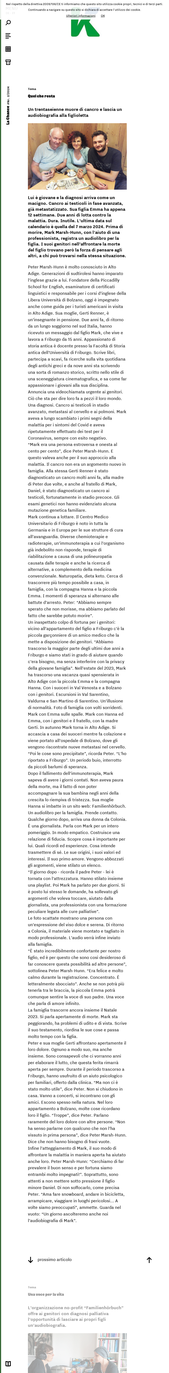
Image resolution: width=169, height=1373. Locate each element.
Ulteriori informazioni (81, 16)
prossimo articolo (50, 1259)
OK (103, 16)
